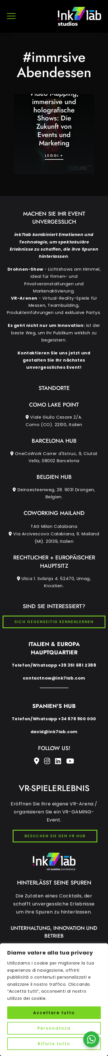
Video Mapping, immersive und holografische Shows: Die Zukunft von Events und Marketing (54, 118)
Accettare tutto (54, 1013)
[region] (54, 999)
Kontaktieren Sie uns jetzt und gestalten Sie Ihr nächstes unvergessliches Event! (54, 360)
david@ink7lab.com (54, 732)
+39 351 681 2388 (77, 665)
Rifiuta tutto (54, 1044)
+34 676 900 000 (77, 719)
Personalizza (54, 1028)
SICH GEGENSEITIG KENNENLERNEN (54, 621)
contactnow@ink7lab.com (54, 678)
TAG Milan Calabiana (54, 534)
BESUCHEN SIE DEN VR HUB (55, 836)
